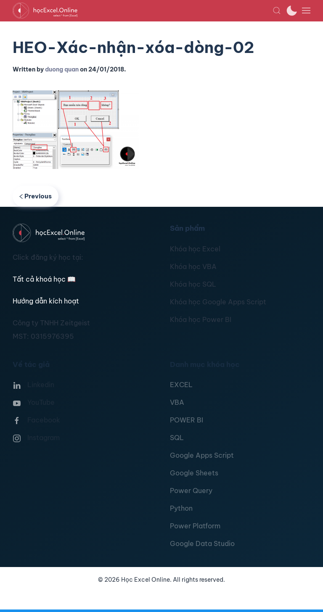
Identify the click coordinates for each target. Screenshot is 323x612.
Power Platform (195, 526)
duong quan (62, 69)
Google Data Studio (202, 543)
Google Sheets (194, 473)
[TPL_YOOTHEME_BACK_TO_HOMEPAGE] (143, 10)
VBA (177, 402)
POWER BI (186, 420)
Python (181, 508)
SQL (177, 437)
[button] (277, 10)
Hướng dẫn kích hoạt (46, 301)
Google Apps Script (202, 455)
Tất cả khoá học (44, 279)
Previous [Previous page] (35, 196)
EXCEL (181, 384)
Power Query (191, 490)
